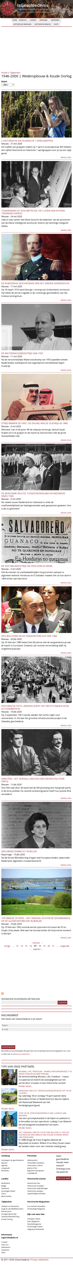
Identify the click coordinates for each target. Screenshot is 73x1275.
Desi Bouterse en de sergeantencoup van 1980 (29, 636)
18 (39, 945)
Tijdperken (55, 20)
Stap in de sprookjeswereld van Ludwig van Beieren (42, 1114)
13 (17, 945)
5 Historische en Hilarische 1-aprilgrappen (27, 140)
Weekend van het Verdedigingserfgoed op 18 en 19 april (45, 1091)
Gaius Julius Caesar (35, 1165)
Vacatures (5, 1250)
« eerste (36, 942)
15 (26, 945)
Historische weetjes (35, 1191)
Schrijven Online (33, 1219)
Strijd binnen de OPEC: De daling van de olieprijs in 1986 (34, 423)
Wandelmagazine (34, 1224)
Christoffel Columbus (35, 1163)
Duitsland (5, 1188)
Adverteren (5, 1247)
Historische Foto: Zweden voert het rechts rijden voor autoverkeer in (35, 707)
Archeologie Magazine (36, 1209)
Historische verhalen (22, 24)
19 (44, 945)
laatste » (37, 949)
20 (49, 945)
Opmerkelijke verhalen (36, 1193)
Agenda (4, 1165)
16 (30, 945)
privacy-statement (22, 1054)
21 (53, 945)
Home (14, 20)
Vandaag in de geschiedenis (12, 1160)
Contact (4, 1242)
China (3, 1193)
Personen (43, 20)
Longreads (5, 1168)
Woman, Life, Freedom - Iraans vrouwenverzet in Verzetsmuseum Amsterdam (45, 1072)
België (3, 1186)
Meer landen (6, 1196)
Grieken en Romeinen (10, 1206)
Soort (4, 81)
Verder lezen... (25, 1086)
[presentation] (21, 1037)
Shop (56, 24)
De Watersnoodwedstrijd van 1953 (22, 353)
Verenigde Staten (8, 1191)
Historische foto (33, 1183)
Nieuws (4, 1163)
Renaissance (6, 1211)
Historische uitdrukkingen (37, 1188)
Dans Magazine (33, 1221)
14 (21, 945)
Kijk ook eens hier (36, 1214)
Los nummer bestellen (36, 1206)
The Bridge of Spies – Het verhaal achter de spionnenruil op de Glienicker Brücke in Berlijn (36, 919)
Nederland (5, 1183)
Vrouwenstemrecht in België (19, 851)
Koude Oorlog (6, 1219)
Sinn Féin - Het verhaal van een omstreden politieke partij (33, 780)
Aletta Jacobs (32, 1160)
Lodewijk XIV (32, 1173)
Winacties (5, 1170)
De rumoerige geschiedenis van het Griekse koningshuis (35, 283)
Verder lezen (66, 157)
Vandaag (23, 20)
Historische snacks (43, 24)
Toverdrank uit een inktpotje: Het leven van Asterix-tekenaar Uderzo (33, 212)
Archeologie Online (35, 1226)
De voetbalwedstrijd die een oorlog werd (26, 566)
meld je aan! (63, 1178)
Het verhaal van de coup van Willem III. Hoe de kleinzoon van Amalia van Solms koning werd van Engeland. (44, 1134)
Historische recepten (35, 1186)
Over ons (5, 1244)
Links (3, 1252)
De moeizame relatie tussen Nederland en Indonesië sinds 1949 (33, 495)
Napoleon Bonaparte (35, 1170)
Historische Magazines (38, 1201)
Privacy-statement (39, 1259)
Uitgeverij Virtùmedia (35, 1229)
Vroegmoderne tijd (8, 1214)
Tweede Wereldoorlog (10, 1216)
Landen (33, 20)
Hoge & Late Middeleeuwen (12, 1209)
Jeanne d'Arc (32, 1168)
